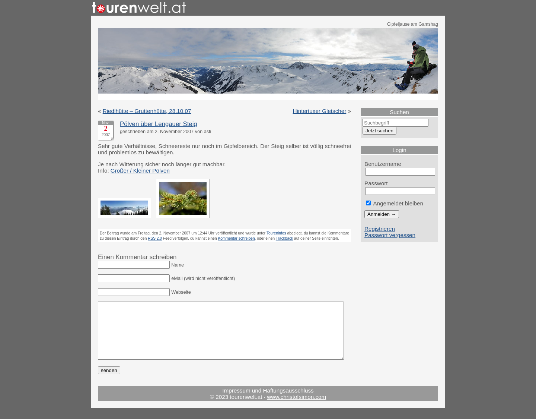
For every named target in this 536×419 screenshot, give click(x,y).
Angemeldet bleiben (394, 203)
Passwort (376, 183)
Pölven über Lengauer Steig (158, 123)
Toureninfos (276, 233)
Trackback (284, 238)
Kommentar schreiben (236, 238)
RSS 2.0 (155, 238)
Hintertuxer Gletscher (320, 111)
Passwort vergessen (389, 235)
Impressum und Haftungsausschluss (267, 401)
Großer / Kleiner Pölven (140, 170)
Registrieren (379, 229)
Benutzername (382, 164)
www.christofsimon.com (296, 408)
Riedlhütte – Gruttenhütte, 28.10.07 (147, 111)
